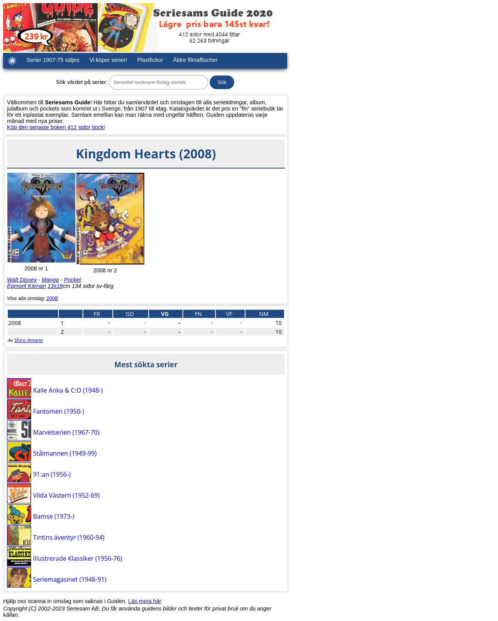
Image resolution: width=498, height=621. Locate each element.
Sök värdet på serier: (82, 82)
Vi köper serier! (108, 60)
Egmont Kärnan (26, 286)
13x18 (55, 286)
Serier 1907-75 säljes (52, 60)
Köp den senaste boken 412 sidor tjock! (56, 127)
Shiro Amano (28, 340)
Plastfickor (150, 60)
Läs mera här (144, 601)
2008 (52, 298)
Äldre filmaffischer (195, 60)
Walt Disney (22, 280)
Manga (50, 280)
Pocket (72, 280)
